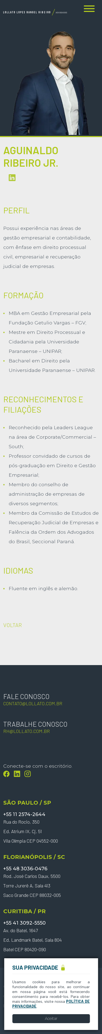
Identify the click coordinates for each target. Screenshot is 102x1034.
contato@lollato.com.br (32, 703)
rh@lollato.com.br (26, 731)
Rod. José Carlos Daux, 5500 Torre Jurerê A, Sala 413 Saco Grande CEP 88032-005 (32, 885)
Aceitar (51, 1018)
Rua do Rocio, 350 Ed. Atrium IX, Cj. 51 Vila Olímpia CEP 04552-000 (30, 831)
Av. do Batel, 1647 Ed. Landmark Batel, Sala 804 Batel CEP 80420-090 (32, 939)
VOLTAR (12, 625)
